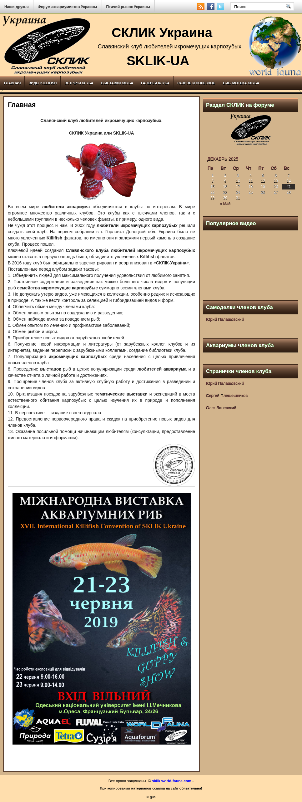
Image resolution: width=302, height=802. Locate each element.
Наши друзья (16, 7)
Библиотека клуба (241, 83)
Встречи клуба (78, 83)
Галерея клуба (155, 83)
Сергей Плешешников (227, 395)
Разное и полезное (196, 83)
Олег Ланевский (221, 407)
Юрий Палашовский (225, 319)
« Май (225, 203)
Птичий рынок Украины (128, 7)
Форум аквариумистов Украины (67, 7)
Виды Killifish (42, 83)
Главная (12, 83)
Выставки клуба (117, 83)
